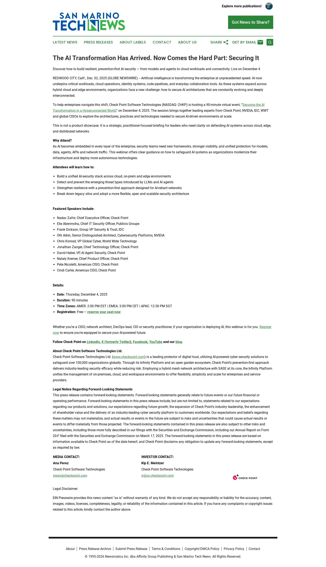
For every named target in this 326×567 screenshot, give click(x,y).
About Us (187, 42)
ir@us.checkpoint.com (157, 476)
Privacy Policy (234, 549)
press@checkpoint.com (70, 476)
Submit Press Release (131, 549)
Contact (162, 42)
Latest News (65, 42)
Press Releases (98, 42)
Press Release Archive (95, 549)
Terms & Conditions (166, 549)
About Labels (133, 42)
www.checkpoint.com (128, 357)
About (70, 549)
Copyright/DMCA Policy (202, 549)
